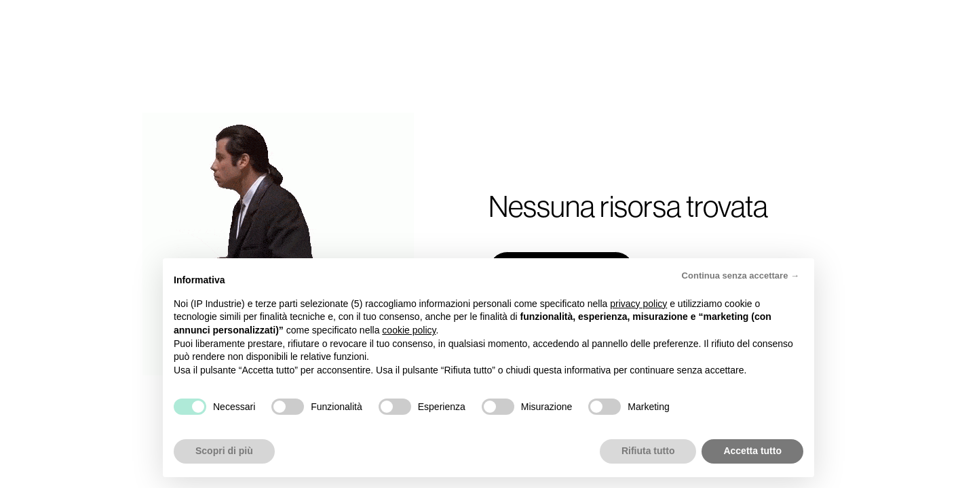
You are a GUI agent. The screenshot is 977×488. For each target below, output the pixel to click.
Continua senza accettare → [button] (740, 275)
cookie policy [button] (409, 330)
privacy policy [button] (638, 303)
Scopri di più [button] (224, 450)
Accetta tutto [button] (752, 450)
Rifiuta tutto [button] (648, 450)
